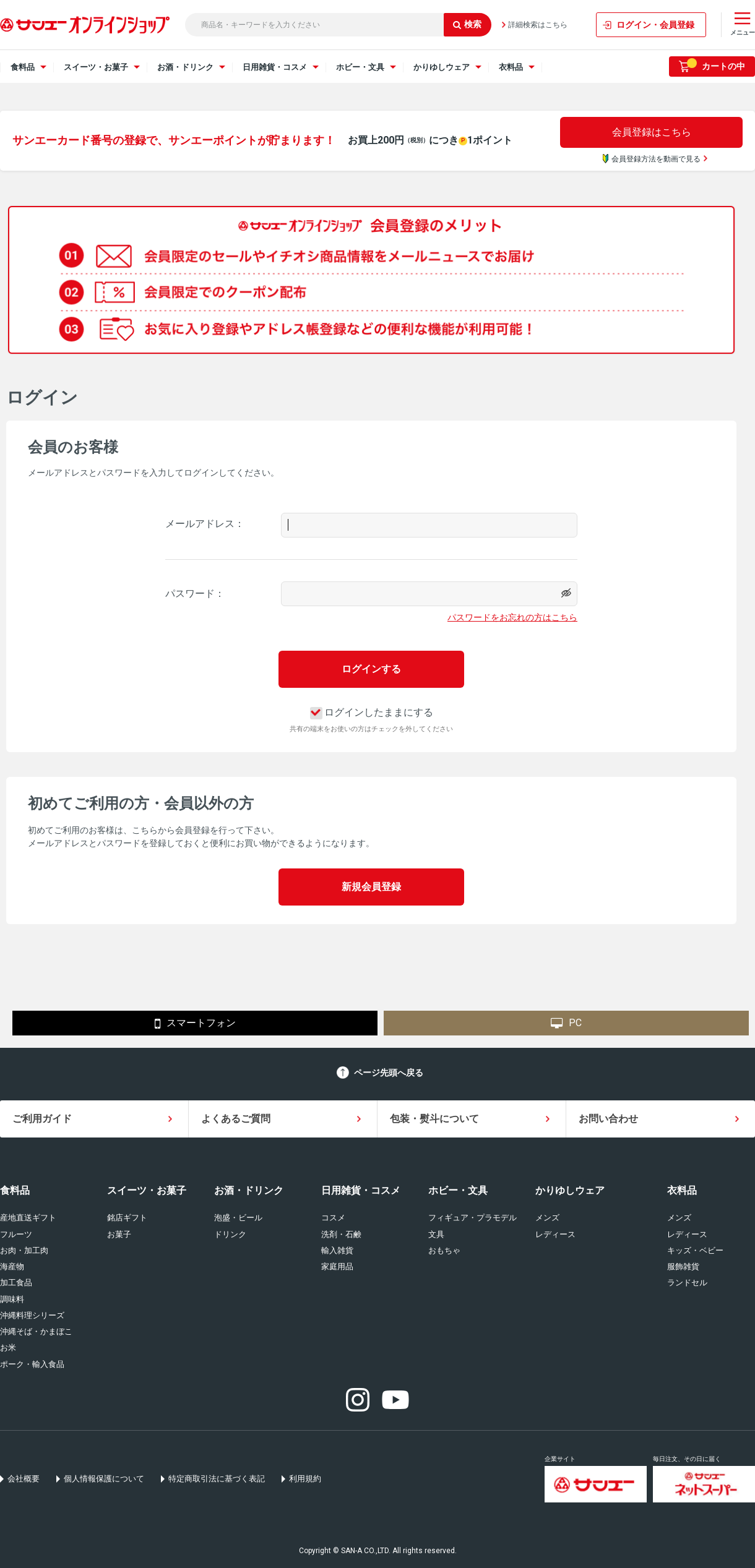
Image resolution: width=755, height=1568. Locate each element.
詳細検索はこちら (537, 24)
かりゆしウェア (570, 1190)
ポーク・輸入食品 (32, 1364)
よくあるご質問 (235, 1119)
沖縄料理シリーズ (32, 1315)
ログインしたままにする (371, 712)
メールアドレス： (204, 523)
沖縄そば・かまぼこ (36, 1331)
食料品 (15, 1190)
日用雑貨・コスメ (360, 1190)
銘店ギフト (127, 1217)
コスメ (333, 1217)
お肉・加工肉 (24, 1250)
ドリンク (230, 1234)
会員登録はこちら (651, 132)
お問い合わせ (608, 1119)
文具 (436, 1234)
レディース (555, 1234)
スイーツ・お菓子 (146, 1190)
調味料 (12, 1299)
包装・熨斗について (434, 1119)
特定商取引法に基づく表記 (216, 1478)
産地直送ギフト (28, 1217)
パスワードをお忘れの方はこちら (512, 617)
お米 (8, 1347)
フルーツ (16, 1234)
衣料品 (682, 1190)
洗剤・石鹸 (341, 1234)
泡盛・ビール (238, 1217)
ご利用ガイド (42, 1119)
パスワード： (195, 593)
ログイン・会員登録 (655, 25)
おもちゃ (444, 1250)
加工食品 (16, 1282)
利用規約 (305, 1478)
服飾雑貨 (683, 1266)
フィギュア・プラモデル (472, 1217)
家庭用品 (337, 1266)
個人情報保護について (104, 1478)
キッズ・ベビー (695, 1250)
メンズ (547, 1217)
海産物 (12, 1266)
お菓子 (119, 1234)
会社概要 (23, 1478)
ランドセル (687, 1282)
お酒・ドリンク (248, 1190)
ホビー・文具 (458, 1190)
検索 (467, 24)
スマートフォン (195, 1023)
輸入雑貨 (337, 1250)
